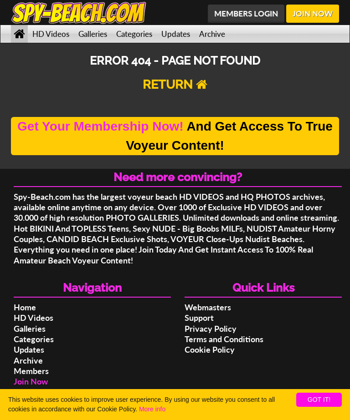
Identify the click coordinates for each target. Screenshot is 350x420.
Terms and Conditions (224, 339)
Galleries (92, 34)
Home (25, 307)
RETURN (175, 84)
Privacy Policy (211, 329)
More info (152, 409)
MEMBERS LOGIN (246, 13)
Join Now (31, 381)
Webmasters (208, 307)
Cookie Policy (210, 349)
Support (199, 318)
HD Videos (50, 34)
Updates (175, 34)
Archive (212, 34)
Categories (134, 34)
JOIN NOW (313, 13)
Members (31, 371)
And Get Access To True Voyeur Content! (175, 135)
